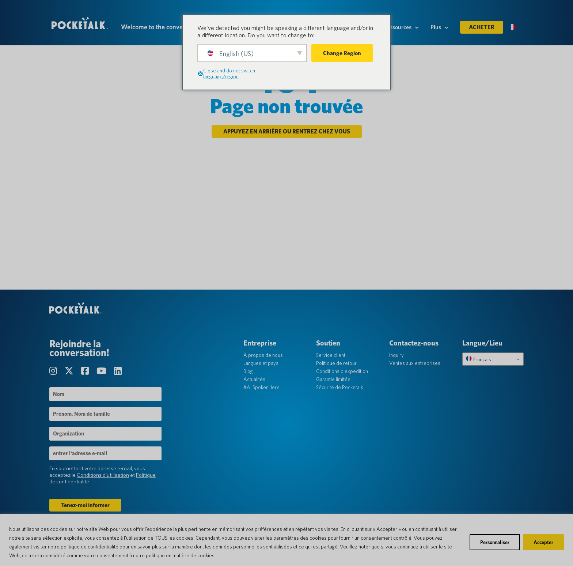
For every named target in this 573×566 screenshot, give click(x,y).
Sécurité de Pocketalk (339, 394)
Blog (249, 378)
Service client (331, 362)
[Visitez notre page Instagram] (56, 377)
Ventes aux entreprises (414, 370)
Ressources (401, 29)
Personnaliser (494, 542)
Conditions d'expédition (342, 378)
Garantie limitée (333, 386)
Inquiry (396, 362)
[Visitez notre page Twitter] (72, 377)
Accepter (543, 542)
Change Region (342, 53)
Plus (439, 29)
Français (477, 365)
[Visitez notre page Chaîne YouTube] (104, 377)
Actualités (255, 386)
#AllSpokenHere (262, 394)
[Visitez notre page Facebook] (88, 377)
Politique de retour (336, 370)
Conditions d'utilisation (105, 481)
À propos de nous (264, 362)
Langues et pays (262, 370)
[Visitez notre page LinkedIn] (120, 377)
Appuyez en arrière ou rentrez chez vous (286, 135)
